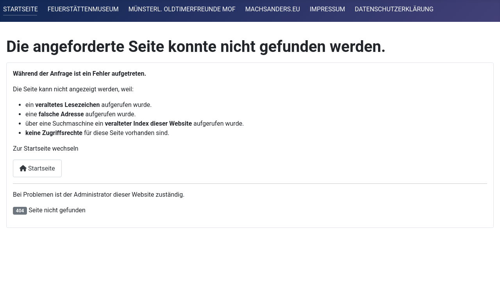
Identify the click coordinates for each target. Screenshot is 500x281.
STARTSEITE (20, 9)
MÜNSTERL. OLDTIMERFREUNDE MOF (182, 9)
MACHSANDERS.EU (272, 9)
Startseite (37, 168)
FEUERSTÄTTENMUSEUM (83, 9)
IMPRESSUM (327, 9)
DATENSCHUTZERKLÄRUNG (394, 9)
